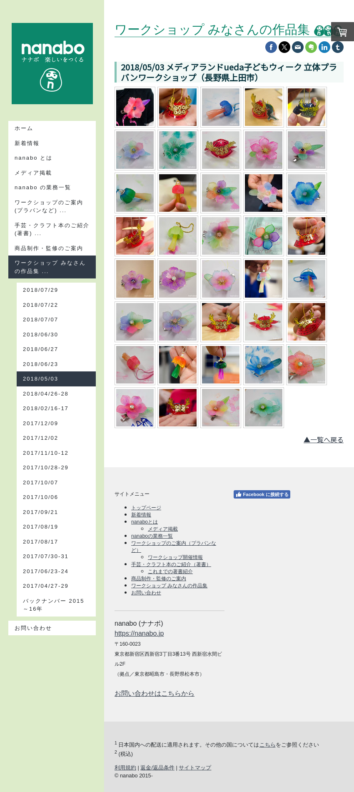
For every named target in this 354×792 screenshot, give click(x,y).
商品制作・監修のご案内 (49, 248)
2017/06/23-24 (46, 571)
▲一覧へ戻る (324, 439)
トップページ (146, 508)
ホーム (24, 128)
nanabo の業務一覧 (43, 187)
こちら (267, 745)
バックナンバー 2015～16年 (54, 605)
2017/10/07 (40, 482)
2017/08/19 (40, 527)
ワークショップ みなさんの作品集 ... (50, 267)
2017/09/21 (40, 512)
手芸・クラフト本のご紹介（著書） (171, 564)
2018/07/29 (40, 290)
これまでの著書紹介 (170, 571)
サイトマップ (195, 767)
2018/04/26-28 (46, 394)
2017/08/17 (40, 542)
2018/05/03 (40, 379)
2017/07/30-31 (46, 556)
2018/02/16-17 (46, 408)
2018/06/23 (40, 364)
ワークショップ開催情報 (175, 557)
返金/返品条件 (157, 767)
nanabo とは (33, 158)
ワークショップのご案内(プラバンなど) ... (49, 206)
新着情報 (27, 143)
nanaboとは (144, 522)
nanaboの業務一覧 (152, 536)
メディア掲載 (33, 173)
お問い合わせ (33, 628)
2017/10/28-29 (46, 467)
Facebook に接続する (262, 494)
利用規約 (125, 767)
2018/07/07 (40, 319)
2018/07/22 (40, 305)
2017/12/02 (40, 438)
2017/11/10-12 (46, 453)
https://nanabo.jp (139, 633)
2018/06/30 (40, 334)
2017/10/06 (40, 497)
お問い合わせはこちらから (154, 693)
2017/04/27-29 (46, 586)
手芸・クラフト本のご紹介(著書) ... (52, 229)
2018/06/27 (40, 349)
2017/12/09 (40, 423)
